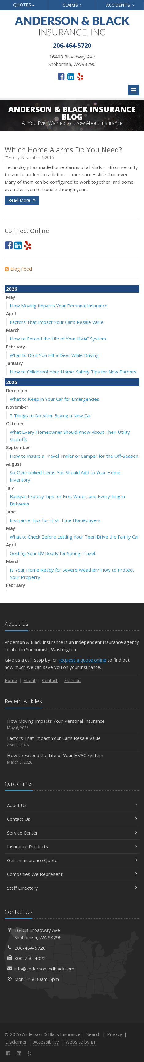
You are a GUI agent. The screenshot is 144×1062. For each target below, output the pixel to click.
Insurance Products (72, 846)
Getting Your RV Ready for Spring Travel (52, 553)
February (15, 347)
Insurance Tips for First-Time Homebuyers (55, 520)
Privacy (114, 1034)
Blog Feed (18, 269)
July (10, 488)
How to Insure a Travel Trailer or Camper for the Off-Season (74, 456)
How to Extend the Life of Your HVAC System (58, 339)
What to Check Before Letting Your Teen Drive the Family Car (74, 537)
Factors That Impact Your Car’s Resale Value (57, 322)
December (17, 390)
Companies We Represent (72, 874)
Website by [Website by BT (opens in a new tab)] (80, 1042)
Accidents (120, 5)
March (13, 330)
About (30, 680)
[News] (40, 1053)
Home (11, 680)
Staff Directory (72, 888)
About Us (72, 805)
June (11, 512)
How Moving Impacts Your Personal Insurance (59, 305)
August (13, 464)
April (11, 314)
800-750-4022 (30, 958)
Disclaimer (16, 1042)
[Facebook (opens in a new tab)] (61, 76)
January (14, 363)
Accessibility (46, 1042)
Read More (22, 200)
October (15, 423)
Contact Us (72, 819)
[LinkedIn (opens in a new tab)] (70, 76)
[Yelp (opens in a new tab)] (80, 76)
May (10, 297)
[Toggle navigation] (133, 90)
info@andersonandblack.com (44, 969)
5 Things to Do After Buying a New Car (50, 415)
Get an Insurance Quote (72, 860)
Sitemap (72, 680)
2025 (11, 382)
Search (93, 1034)
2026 (11, 289)
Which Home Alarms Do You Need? (63, 149)
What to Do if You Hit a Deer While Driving (54, 355)
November (17, 407)
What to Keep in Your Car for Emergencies (54, 399)
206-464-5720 (30, 948)
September (18, 447)
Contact (50, 680)
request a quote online (82, 660)
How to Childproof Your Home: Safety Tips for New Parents (73, 372)
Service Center (72, 833)
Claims (72, 5)
